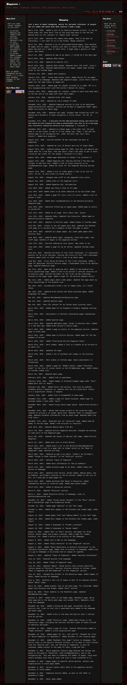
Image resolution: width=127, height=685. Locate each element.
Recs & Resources (51, 7)
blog (114, 27)
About (15, 7)
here (14, 75)
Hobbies (110, 33)
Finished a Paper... (111, 43)
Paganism (24, 7)
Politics (35, 7)
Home (8, 7)
